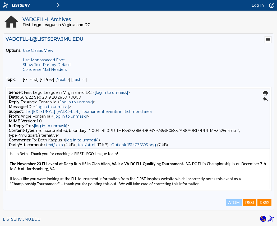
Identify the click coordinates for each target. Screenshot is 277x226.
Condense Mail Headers (45, 69)
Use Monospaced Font (44, 60)
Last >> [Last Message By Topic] (79, 79)
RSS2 (264, 202)
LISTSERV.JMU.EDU (21, 219)
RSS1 (249, 202)
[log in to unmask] (111, 92)
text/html (86, 144)
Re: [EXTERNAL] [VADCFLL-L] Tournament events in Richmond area (88, 111)
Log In (258, 5)
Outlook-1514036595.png (133, 144)
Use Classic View (38, 50)
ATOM (234, 202)
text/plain (54, 144)
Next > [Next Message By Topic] (63, 79)
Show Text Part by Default (47, 64)
